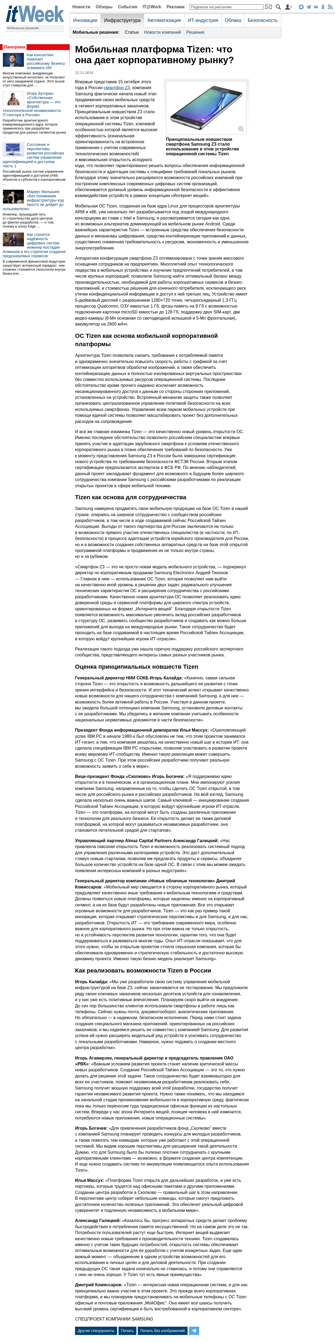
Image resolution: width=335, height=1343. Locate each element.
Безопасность (263, 20)
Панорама (14, 47)
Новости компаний (162, 32)
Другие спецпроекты (96, 1331)
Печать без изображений (162, 1331)
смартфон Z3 (117, 87)
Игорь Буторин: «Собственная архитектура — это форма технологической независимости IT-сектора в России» (32, 104)
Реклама (175, 7)
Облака (233, 20)
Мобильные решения (23, 28)
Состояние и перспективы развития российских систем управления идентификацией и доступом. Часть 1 (33, 155)
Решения (195, 32)
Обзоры (104, 7)
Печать (127, 1331)
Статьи (132, 32)
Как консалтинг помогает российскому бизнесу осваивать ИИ (46, 61)
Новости (81, 7)
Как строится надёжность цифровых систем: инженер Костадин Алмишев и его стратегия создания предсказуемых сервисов (34, 245)
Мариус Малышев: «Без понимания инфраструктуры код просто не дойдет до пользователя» (33, 200)
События (127, 7)
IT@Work (152, 7)
